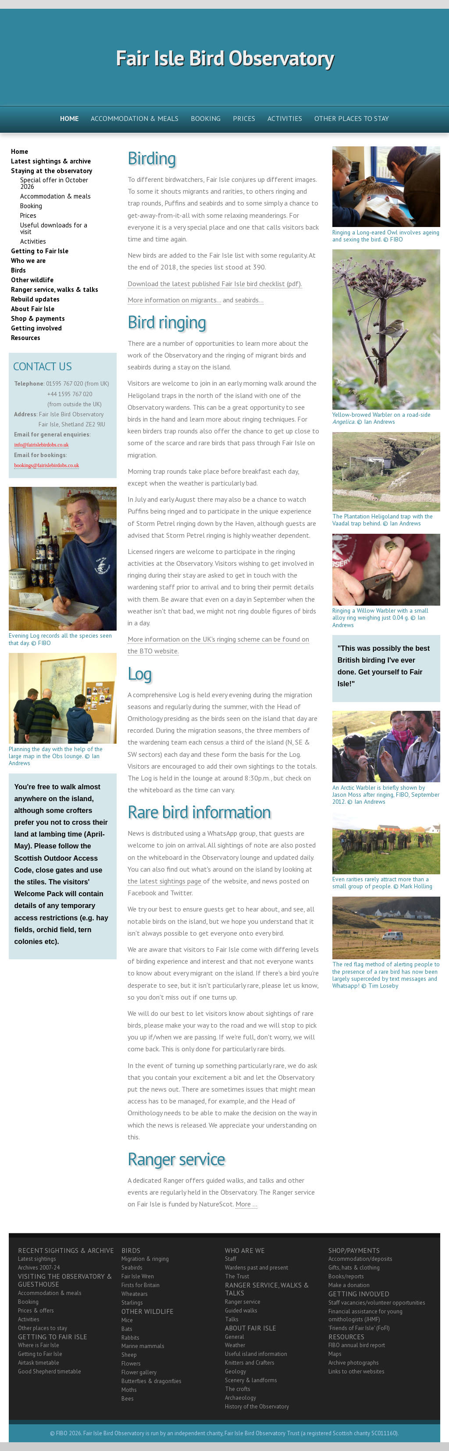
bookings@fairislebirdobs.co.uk (46, 465)
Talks (232, 1319)
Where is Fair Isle (38, 1345)
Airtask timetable (38, 1362)
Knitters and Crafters (249, 1362)
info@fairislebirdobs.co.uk (41, 445)
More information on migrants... (174, 299)
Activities (284, 118)
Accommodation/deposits (360, 1259)
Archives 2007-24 (39, 1267)
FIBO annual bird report (356, 1345)
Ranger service (242, 1302)
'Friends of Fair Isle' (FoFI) (359, 1328)
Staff (230, 1259)
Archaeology (240, 1397)
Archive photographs (353, 1362)
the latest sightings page (164, 880)
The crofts (237, 1389)
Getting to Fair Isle (40, 1354)
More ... (246, 1203)
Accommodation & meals (134, 118)
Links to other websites (356, 1371)
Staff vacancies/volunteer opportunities (376, 1302)
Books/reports (346, 1276)
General (234, 1337)
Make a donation (349, 1285)
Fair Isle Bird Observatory (225, 57)
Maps (335, 1354)
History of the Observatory (257, 1406)
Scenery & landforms (251, 1380)
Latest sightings (37, 1259)
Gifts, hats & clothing (354, 1267)
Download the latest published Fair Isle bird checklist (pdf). (215, 283)
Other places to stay (351, 118)
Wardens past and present (256, 1267)
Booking (206, 118)
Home (69, 118)
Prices (244, 118)
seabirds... (249, 299)
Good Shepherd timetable (49, 1371)
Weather (235, 1345)
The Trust (237, 1276)
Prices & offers (36, 1310)
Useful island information (256, 1354)
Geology (235, 1371)
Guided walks (241, 1310)
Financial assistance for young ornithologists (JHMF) (365, 1315)
